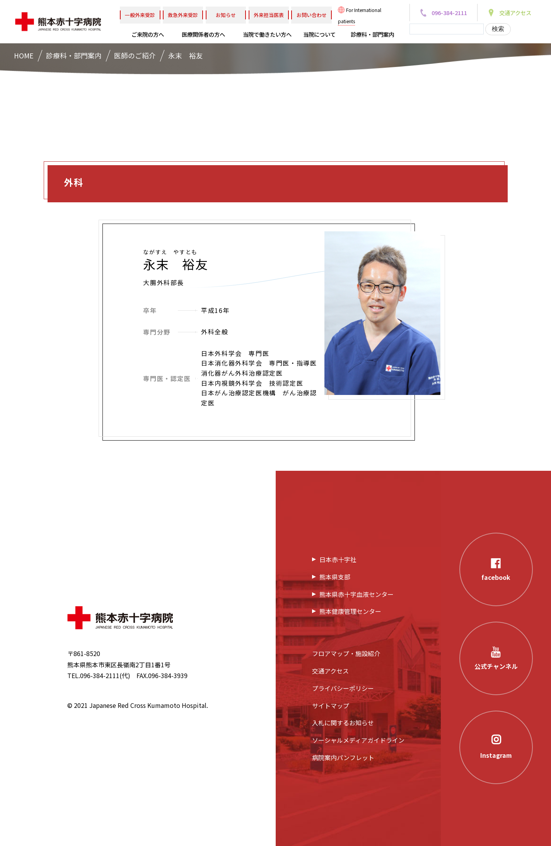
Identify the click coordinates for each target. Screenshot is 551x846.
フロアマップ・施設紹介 (346, 653)
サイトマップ (330, 705)
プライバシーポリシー (343, 688)
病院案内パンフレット (343, 757)
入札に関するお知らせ (343, 722)
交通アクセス (330, 670)
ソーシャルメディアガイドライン (358, 740)
